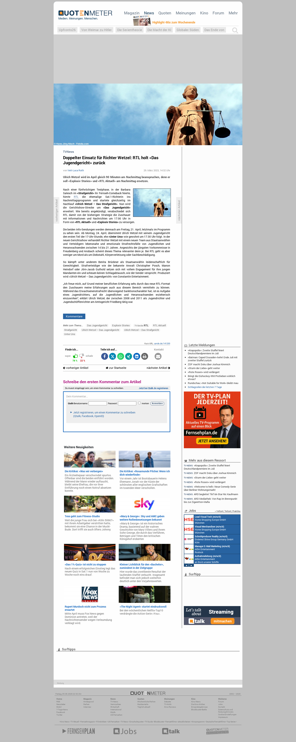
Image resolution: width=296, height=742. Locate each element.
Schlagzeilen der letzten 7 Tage (205, 387)
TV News (124, 721)
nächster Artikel (158, 368)
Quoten (164, 13)
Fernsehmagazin (87, 721)
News (149, 13)
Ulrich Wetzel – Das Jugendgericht (100, 329)
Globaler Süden (188, 30)
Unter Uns (69, 334)
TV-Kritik (167, 704)
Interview (87, 707)
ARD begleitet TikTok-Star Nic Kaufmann (211, 494)
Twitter (59, 715)
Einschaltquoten (137, 721)
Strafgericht (70, 329)
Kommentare (74, 316)
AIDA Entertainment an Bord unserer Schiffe (202, 559)
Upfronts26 (67, 30)
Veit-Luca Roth (76, 170)
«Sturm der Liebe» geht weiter (204, 368)
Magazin (132, 13)
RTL (76, 196)
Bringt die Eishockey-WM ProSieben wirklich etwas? (211, 377)
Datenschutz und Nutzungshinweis (225, 710)
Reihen (86, 704)
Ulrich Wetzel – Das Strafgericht (141, 329)
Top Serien (231, 721)
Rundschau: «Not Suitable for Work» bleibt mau (213, 383)
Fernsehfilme (171, 721)
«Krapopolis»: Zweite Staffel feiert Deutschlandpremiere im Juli (206, 352)
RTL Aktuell (159, 325)
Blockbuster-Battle (199, 709)
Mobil (59, 707)
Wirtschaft (114, 707)
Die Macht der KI (159, 30)
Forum (218, 13)
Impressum (223, 717)
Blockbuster (159, 721)
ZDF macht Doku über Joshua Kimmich (209, 364)
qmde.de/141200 (162, 343)
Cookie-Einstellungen (227, 714)
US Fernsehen (113, 721)
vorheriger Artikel (75, 368)
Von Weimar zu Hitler (96, 30)
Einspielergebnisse (199, 707)
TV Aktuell (75, 721)
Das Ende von (214, 30)
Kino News (64, 721)
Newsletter (60, 704)
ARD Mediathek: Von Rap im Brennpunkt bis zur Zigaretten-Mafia (210, 500)
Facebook (60, 712)
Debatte (167, 701)
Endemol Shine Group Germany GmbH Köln (208, 539)
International (116, 709)
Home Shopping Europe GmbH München (205, 519)
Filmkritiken (101, 721)
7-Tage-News (62, 709)
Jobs (220, 704)
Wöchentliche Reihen (146, 701)
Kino (204, 13)
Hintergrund (88, 701)
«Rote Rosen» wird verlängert (204, 372)
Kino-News (195, 701)
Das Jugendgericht (97, 325)
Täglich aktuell (143, 707)
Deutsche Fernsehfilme (215, 721)
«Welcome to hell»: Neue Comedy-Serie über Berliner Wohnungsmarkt (210, 488)
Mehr (233, 13)
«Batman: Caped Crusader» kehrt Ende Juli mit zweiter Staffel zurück (212, 359)
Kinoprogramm (198, 721)
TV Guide (149, 721)
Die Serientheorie (129, 30)
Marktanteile (142, 704)
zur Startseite (116, 368)
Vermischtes (115, 704)
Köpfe (112, 712)
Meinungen (186, 13)
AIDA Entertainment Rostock (207, 549)
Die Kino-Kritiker (198, 704)
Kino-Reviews (170, 707)
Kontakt (221, 707)
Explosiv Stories (121, 325)
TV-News (114, 701)
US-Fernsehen (116, 715)
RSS (58, 701)
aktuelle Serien (184, 721)
